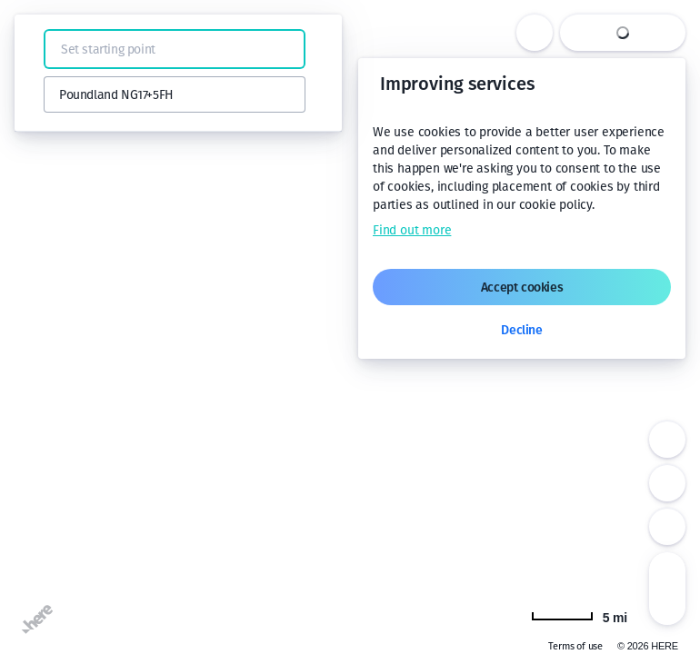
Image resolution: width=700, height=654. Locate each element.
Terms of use (575, 646)
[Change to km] (579, 616)
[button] (38, 49)
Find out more (412, 230)
